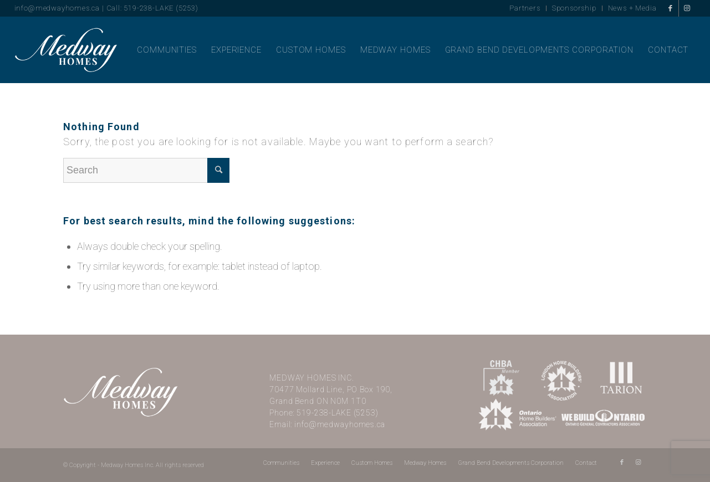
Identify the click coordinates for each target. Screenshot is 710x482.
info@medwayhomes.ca (57, 8)
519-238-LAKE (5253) (338, 412)
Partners (524, 8)
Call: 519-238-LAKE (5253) (152, 8)
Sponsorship (574, 8)
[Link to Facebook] (670, 8)
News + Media (632, 8)
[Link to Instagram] (687, 8)
